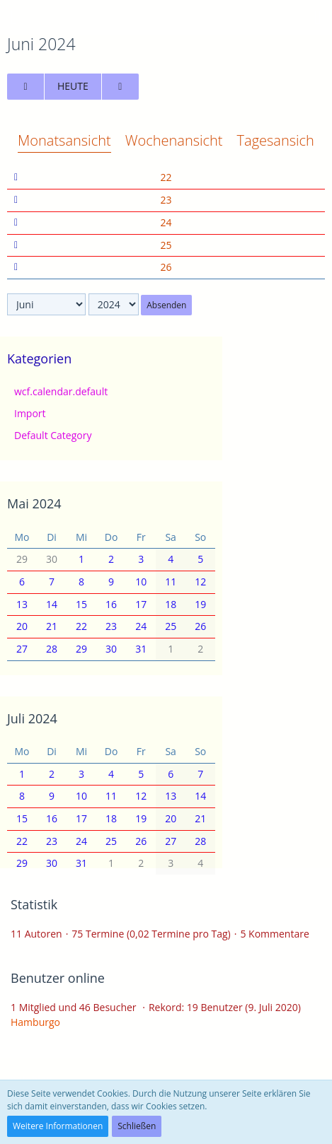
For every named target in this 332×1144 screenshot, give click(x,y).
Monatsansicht (64, 140)
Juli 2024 (32, 718)
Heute (72, 86)
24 (165, 222)
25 (165, 245)
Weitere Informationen (58, 1126)
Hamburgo (35, 1022)
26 (165, 267)
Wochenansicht (174, 140)
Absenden (166, 305)
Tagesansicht (278, 140)
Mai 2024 (34, 503)
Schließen (137, 1126)
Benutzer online (58, 977)
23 (165, 199)
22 (165, 177)
